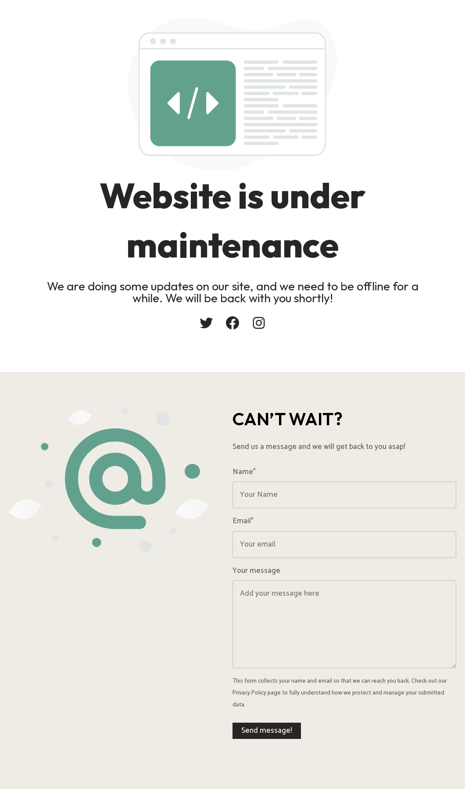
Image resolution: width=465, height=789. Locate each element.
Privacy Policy (249, 693)
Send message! (266, 730)
